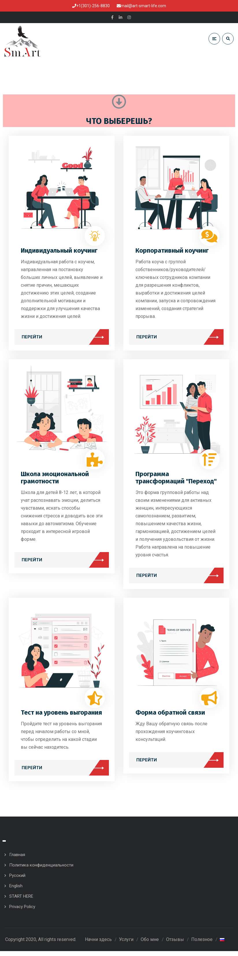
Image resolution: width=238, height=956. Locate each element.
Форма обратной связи (170, 715)
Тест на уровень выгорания (61, 715)
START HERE (21, 901)
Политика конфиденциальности (41, 870)
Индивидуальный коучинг (59, 253)
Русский (17, 880)
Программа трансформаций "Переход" (176, 480)
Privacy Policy (22, 911)
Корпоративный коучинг (172, 253)
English (16, 890)
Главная (17, 859)
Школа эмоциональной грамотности (55, 480)
